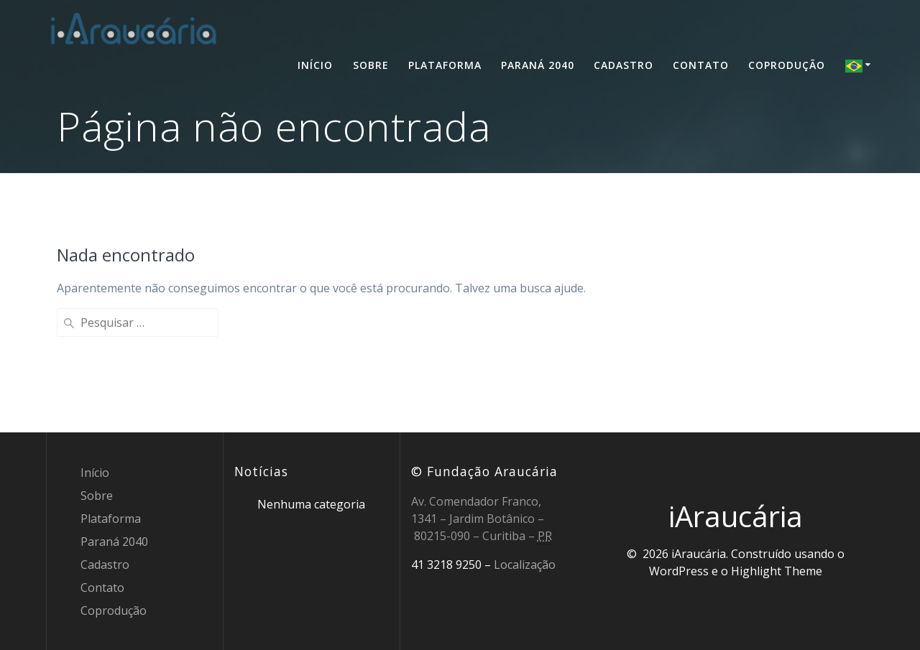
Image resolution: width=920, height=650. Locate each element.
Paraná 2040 (537, 65)
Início (315, 65)
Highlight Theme (776, 571)
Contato (701, 65)
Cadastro (623, 65)
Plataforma (445, 65)
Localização (525, 564)
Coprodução (786, 65)
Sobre (371, 65)
